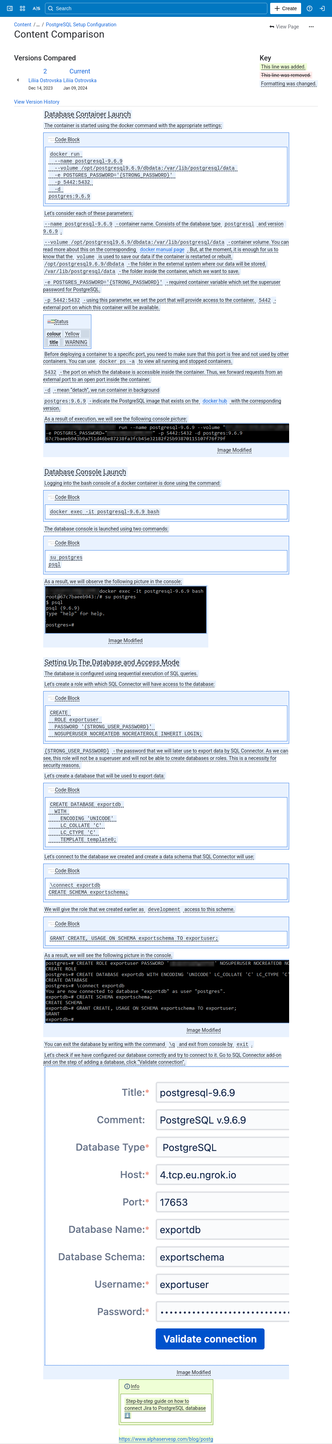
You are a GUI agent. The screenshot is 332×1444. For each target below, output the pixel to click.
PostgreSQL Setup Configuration (81, 24)
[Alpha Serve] (36, 8)
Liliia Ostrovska (45, 80)
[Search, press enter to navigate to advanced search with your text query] (171, 8)
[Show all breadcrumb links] (38, 24)
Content (22, 24)
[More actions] (311, 26)
